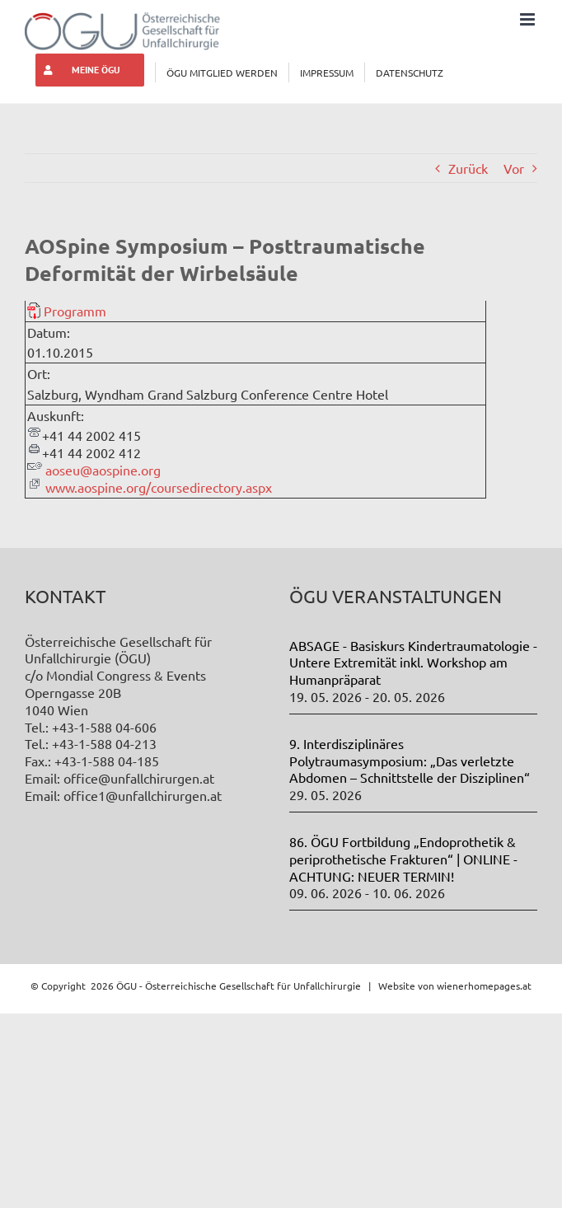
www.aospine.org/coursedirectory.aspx (158, 487)
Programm (75, 310)
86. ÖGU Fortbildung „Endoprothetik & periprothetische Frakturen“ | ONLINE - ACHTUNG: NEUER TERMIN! (403, 858)
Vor (513, 168)
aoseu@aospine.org (103, 469)
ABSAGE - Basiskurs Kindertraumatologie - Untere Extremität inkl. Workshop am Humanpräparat (413, 662)
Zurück (468, 168)
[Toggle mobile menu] (528, 19)
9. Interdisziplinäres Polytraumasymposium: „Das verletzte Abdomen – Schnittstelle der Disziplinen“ (409, 760)
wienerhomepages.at (484, 985)
